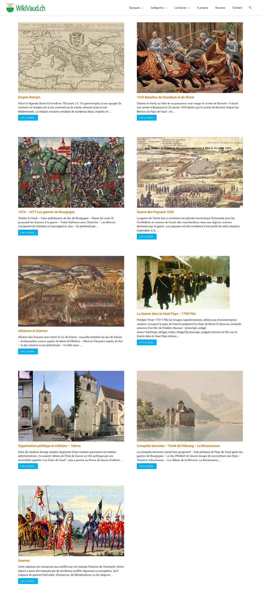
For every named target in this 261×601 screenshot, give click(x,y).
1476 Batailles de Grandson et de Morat (165, 100)
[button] (250, 9)
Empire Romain (29, 100)
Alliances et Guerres (32, 334)
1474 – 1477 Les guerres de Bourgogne (46, 215)
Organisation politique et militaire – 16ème (49, 449)
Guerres (24, 564)
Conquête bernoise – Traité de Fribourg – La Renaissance (178, 449)
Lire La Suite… (28, 121)
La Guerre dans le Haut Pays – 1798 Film (166, 317)
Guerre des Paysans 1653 (155, 215)
